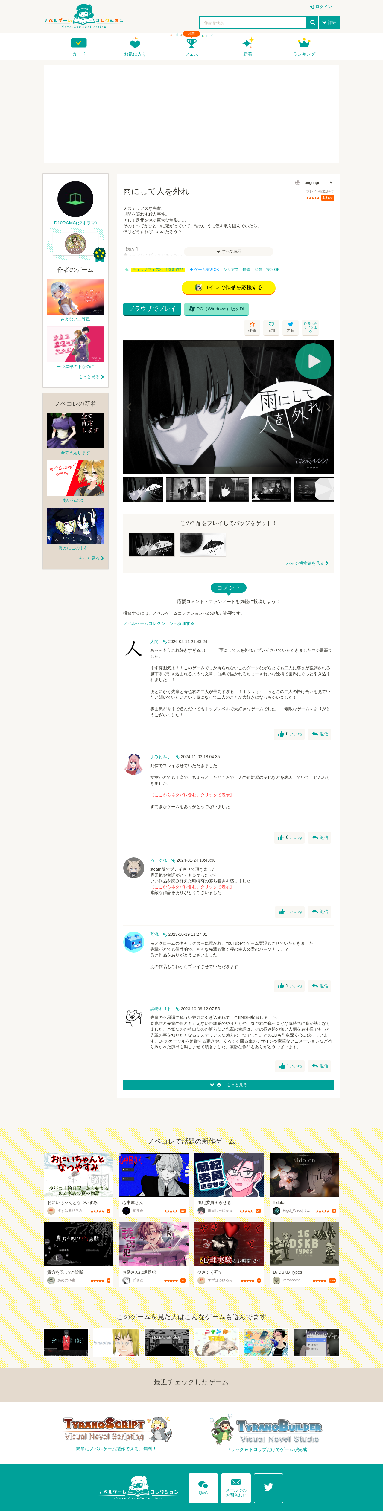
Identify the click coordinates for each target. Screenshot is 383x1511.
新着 (247, 54)
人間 (154, 624)
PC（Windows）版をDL (216, 310)
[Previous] (129, 389)
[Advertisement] (191, 114)
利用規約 (280, 1503)
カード (79, 54)
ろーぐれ (158, 843)
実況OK (272, 270)
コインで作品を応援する (229, 287)
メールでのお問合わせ (236, 1470)
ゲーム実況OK (204, 270)
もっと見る (89, 376)
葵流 (154, 917)
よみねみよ (160, 739)
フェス (191, 54)
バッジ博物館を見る (305, 546)
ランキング (304, 54)
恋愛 (258, 270)
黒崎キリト (160, 991)
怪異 (246, 270)
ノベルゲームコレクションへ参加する (158, 606)
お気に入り (135, 54)
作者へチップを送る (326, 310)
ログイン (323, 6)
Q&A (203, 1469)
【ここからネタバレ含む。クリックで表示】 (192, 778)
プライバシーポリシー (317, 1503)
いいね (290, 717)
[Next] (327, 389)
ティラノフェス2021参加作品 (157, 270)
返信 (320, 717)
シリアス (231, 270)
